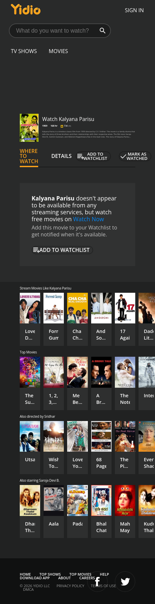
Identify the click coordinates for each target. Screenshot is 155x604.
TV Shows (24, 51)
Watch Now (88, 219)
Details (61, 156)
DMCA (28, 589)
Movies (58, 51)
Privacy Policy (70, 585)
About (64, 577)
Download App (35, 577)
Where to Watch (29, 156)
